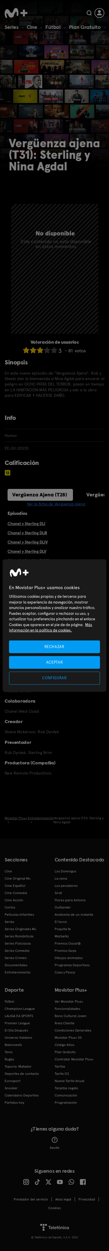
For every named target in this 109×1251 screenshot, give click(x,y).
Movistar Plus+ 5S (68, 1038)
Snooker (11, 1088)
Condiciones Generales (73, 1030)
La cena (61, 878)
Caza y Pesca (65, 972)
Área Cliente (64, 1023)
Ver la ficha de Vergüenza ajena (56, 504)
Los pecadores (66, 886)
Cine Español (15, 886)
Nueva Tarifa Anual (69, 1081)
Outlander (63, 907)
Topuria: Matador (18, 1066)
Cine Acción (14, 900)
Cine (32, 27)
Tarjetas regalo (66, 1088)
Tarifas (60, 1066)
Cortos (10, 907)
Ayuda (54, 1143)
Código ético (64, 1045)
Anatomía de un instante (74, 915)
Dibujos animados (69, 958)
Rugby (9, 1059)
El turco (61, 922)
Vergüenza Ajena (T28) (39, 495)
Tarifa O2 (62, 1074)
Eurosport (12, 1081)
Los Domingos (65, 871)
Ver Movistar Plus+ (69, 1001)
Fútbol (53, 27)
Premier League (17, 1023)
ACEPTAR (54, 662)
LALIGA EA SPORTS (19, 1016)
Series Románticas (19, 936)
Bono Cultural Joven (71, 1016)
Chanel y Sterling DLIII (27, 532)
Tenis (8, 1052)
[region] (54, 625)
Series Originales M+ (21, 929)
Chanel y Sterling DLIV (28, 542)
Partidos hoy (14, 1103)
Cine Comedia (16, 893)
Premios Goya (65, 951)
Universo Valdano (18, 1038)
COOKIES (54, 1208)
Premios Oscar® (68, 943)
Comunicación (66, 1095)
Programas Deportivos (72, 965)
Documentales (16, 965)
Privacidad (86, 1199)
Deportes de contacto (22, 1074)
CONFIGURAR (54, 678)
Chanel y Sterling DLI (26, 523)
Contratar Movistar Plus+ (74, 1059)
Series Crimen (16, 958)
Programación (66, 1103)
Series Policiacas (18, 943)
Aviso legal (63, 1199)
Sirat (58, 893)
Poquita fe (63, 929)
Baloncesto (13, 1045)
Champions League (20, 1009)
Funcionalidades (67, 1009)
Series (12, 27)
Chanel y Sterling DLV (27, 551)
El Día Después (16, 1030)
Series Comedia (17, 951)
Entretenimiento (18, 972)
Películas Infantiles (19, 915)
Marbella (62, 936)
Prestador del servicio (31, 1199)
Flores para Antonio (70, 900)
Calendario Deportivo (22, 1095)
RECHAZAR (54, 647)
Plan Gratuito (85, 27)
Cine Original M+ (18, 878)
